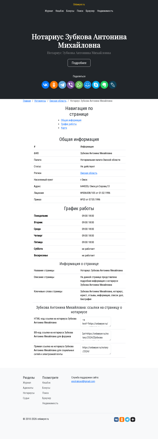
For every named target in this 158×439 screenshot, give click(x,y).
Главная (27, 100)
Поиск (80, 10)
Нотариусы (40, 100)
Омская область (58, 100)
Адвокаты (28, 387)
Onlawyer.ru (79, 4)
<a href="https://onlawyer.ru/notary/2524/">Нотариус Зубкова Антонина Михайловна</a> (95, 322)
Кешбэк (60, 10)
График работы (69, 124)
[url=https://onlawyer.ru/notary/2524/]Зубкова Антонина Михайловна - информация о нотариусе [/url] (95, 336)
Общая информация (71, 120)
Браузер (90, 10)
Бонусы (70, 10)
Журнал (49, 10)
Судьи (26, 398)
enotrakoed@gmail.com (83, 381)
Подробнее (79, 63)
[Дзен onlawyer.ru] (132, 419)
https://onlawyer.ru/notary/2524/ (95, 350)
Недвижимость (105, 10)
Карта (64, 127)
